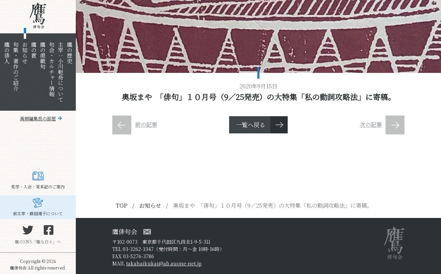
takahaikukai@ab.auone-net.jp (164, 263)
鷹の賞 (34, 50)
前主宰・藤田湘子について (38, 213)
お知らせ (25, 53)
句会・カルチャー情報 (51, 69)
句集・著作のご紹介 (16, 66)
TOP (121, 205)
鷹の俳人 (7, 53)
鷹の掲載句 (43, 55)
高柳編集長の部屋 (38, 118)
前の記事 (146, 125)
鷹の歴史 (69, 53)
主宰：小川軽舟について (60, 72)
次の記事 (371, 125)
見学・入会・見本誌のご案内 (38, 186)
